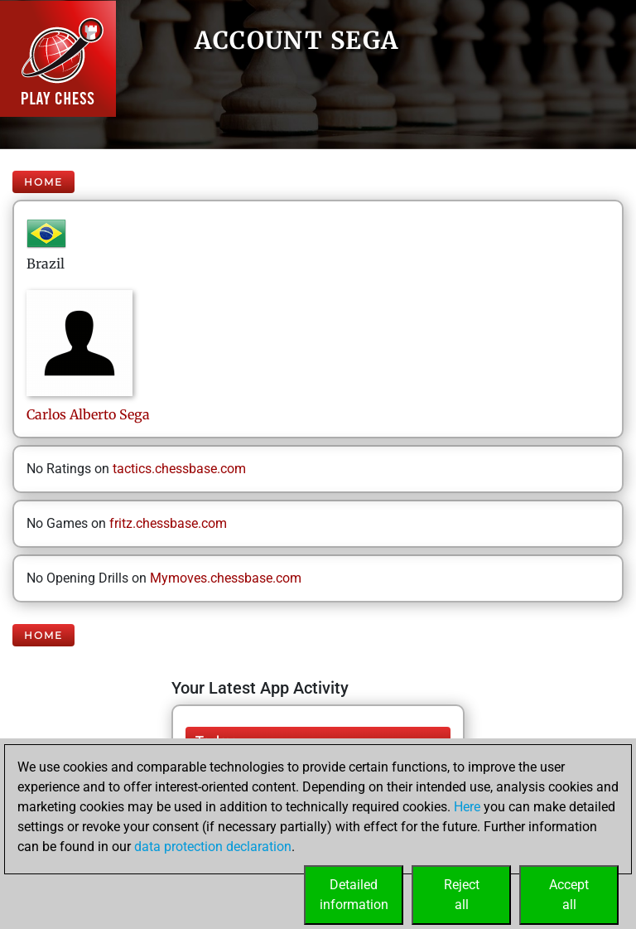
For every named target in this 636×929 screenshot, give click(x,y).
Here (467, 807)
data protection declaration (213, 846)
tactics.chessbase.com (179, 469)
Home (43, 182)
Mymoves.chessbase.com (225, 578)
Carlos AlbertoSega (88, 414)
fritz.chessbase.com (168, 523)
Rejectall (461, 894)
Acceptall (569, 894)
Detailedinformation (354, 894)
